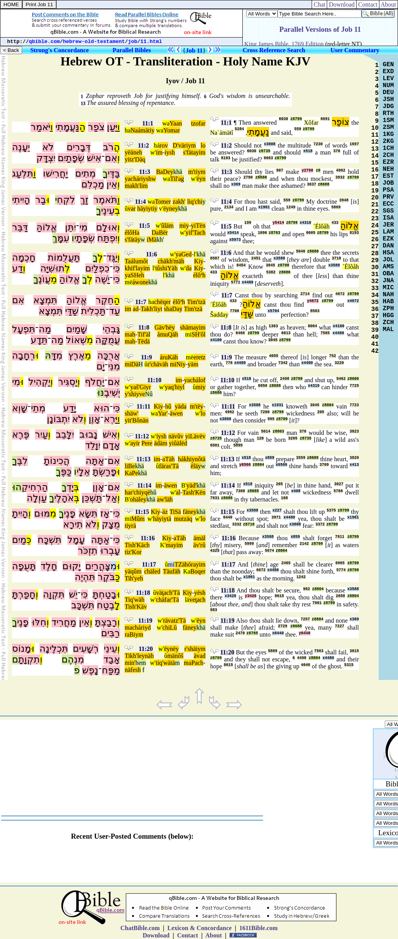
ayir (135, 443)
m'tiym (197, 171)
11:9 (146, 357)
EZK (388, 238)
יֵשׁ (73, 594)
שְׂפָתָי (84, 238)
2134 (228, 207)
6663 (268, 158)
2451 (256, 258)
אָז (105, 513)
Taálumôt (136, 261)
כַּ (117, 577)
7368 (240, 491)
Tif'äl (143, 334)
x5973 (235, 240)
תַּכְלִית (93, 311)
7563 (318, 651)
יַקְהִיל (39, 382)
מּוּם (42, 513)
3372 (320, 524)
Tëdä (143, 341)
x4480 (247, 282)
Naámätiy (142, 130)
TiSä (175, 511)
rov (164, 145)
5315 (348, 665)
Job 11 (194, 50)
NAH (388, 294)
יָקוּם (71, 566)
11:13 (143, 459)
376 (336, 151)
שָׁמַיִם (76, 329)
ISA (388, 218)
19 (375, 190)
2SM (388, 127)
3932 (340, 177)
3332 (237, 524)
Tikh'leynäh (139, 655)
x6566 (281, 465)
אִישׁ (94, 158)
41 (375, 344)
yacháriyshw (140, 178)
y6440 (305, 633)
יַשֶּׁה (102, 279)
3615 (354, 651)
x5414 (233, 233)
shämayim (193, 327)
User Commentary (355, 50)
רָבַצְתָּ (106, 622)
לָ (117, 605)
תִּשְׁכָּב (82, 605)
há (157, 145)
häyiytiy (147, 208)
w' (153, 152)
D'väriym (184, 145)
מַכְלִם (92, 184)
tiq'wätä (165, 662)
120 (260, 438)
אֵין (111, 184)
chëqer (162, 302)
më (128, 282)
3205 (292, 438)
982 (306, 589)
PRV (388, 197)
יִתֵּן (70, 227)
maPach (194, 662)
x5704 (273, 311)
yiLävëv (195, 436)
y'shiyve (135, 394)
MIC (388, 287)
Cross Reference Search (274, 50)
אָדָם (111, 445)
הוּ (17, 487)
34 (375, 295)
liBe (130, 466)
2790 (248, 177)
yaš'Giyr (140, 387)
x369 (235, 184)
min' (130, 662)
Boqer (198, 571)
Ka (186, 571)
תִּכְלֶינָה (53, 649)
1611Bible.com (258, 928)
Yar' (163, 413)
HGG (388, 315)
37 (375, 316)
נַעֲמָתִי (258, 132)
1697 (354, 144)
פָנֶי (69, 513)
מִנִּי (114, 366)
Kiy (198, 261)
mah (130, 334)
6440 (227, 517)
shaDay (173, 309)
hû (168, 406)
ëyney (170, 208)
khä (177, 171)
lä (187, 599)
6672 (261, 570)
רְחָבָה (23, 355)
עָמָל (76, 540)
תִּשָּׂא (88, 513)
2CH (388, 155)
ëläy (195, 466)
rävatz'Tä (174, 620)
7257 (305, 619)
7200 (264, 412)
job (132, 42)
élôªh (199, 275)
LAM (388, 231)
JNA (388, 280)
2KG (388, 141)
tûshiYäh (166, 268)
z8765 (252, 633)
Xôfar (311, 122)
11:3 (144, 171)
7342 (283, 363)
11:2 (143, 145)
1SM (388, 120)
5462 (341, 379)
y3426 (250, 596)
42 (375, 351)
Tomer (163, 201)
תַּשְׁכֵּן (92, 498)
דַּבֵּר (20, 227)
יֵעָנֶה (21, 147)
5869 (336, 207)
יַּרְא (110, 419)
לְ (100, 257)
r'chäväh (158, 364)
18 (375, 183)
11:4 (140, 201)
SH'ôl (199, 334)
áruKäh (169, 357)
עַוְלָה (37, 498)
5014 (265, 431)
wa (166, 123)
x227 (277, 510)
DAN (388, 245)
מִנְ (79, 659)
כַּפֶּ (66, 472)
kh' (160, 239)
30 (375, 267)
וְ (118, 158)
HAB (388, 301)
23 (375, 218)
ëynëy (171, 648)
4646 (305, 665)
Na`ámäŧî (221, 132)
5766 (338, 491)
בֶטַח (106, 605)
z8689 (313, 458)
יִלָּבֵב (65, 434)
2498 (284, 379)
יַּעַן (112, 127)
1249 (290, 207)
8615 (279, 596)
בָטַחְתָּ (105, 594)
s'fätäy (133, 239)
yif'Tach (195, 232)
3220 (339, 363)
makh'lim (136, 185)
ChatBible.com (140, 928)
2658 (340, 596)
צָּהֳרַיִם (97, 566)
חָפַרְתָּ (24, 594)
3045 (270, 265)
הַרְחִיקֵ (35, 487)
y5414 (278, 223)
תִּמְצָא (45, 300)
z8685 (253, 491)
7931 (215, 498)
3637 (311, 184)
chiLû (169, 627)
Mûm (138, 518)
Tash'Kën (194, 492)
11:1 (147, 123)
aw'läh (165, 499)
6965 (340, 563)
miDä (132, 364)
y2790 (307, 170)
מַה (45, 329)
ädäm (161, 443)
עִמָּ (63, 238)
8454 (241, 265)
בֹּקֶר (106, 577)
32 (375, 281)
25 (375, 232)
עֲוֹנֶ (44, 279)
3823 (354, 431)
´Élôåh (321, 226)
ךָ (105, 173)
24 (375, 225)
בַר (40, 200)
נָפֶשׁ (90, 670)
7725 (354, 386)
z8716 (249, 524)
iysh (170, 152)
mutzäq (183, 518)
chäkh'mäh (171, 261)
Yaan (176, 123)
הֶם (68, 659)
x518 (307, 151)
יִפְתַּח (107, 238)
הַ (82, 127)
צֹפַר (96, 127)
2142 (304, 544)
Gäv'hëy (164, 327)
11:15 (142, 511)
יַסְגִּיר (67, 382)
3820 (354, 458)
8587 (215, 258)
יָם (100, 366)
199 (247, 223)
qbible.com (44, 42)
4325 (215, 551)
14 (375, 156)
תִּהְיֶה (85, 577)
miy (184, 225)
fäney (190, 511)
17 (375, 176)
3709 (324, 465)
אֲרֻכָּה (108, 355)
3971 (276, 517)
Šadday (219, 314)
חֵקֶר (105, 300)
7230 (318, 144)
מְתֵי (38, 408)
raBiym (134, 634)
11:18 (143, 592)
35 (375, 302)
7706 (234, 311)
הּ (48, 355)
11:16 (147, 538)
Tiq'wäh (134, 599)
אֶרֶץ (76, 355)
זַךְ (84, 200)
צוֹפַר (340, 122)
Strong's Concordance (59, 50)
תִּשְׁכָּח (50, 540)
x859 (269, 458)
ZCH (388, 322)
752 (332, 356)
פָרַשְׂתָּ (105, 472)
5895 (238, 445)
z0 (318, 170)
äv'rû (199, 545)
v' (161, 208)
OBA (388, 273)
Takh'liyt (151, 309)
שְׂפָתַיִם (71, 158)
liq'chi (194, 201)
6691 (325, 119)
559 (297, 129)
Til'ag (177, 178)
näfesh (133, 669)
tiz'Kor (133, 552)
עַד (114, 311)
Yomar (171, 130)
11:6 (151, 254)
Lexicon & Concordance (199, 928)
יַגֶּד (111, 257)
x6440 (278, 633)
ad (136, 309)
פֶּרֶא (20, 434)
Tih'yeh (134, 578)
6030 (283, 119)
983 (213, 610)
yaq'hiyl (175, 387)
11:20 (146, 648)
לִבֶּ (22, 461)
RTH (388, 113)
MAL (388, 329)
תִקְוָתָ (29, 659)
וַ (118, 127)
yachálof (195, 380)
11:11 (144, 406)
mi (188, 334)
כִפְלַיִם (97, 268)
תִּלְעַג (22, 173)
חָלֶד (49, 566)
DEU (388, 92)
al (178, 492)
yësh (199, 592)
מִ (90, 340)
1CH (388, 148)
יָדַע (69, 408)
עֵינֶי (108, 211)
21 (375, 204)
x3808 (270, 144)
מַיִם (19, 540)
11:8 (143, 327)
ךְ (54, 238)
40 (375, 337)
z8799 (296, 119)
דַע (17, 268)
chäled (152, 571)
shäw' (132, 413)
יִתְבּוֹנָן (58, 419)
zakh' (179, 201)
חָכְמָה (24, 257)
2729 (282, 626)
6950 (262, 386)
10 (375, 128)
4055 (273, 356)
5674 (269, 551)
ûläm (167, 225)
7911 (339, 537)
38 (375, 323)
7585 (325, 333)
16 (375, 170)
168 (284, 498)
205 (320, 412)
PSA (388, 190)
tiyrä (130, 525)
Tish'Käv (136, 606)
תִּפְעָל (23, 329)
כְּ (28, 540)
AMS (388, 266)
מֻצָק (111, 524)
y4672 (313, 301)
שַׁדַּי (72, 311)
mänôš (175, 655)
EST (388, 176)
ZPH (388, 308)
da (189, 268)
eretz (200, 357)
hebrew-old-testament (94, 42)
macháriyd (138, 627)
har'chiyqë (137, 492)
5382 (271, 272)
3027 (338, 484)
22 (375, 211)
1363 (273, 326)
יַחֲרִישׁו (55, 173)
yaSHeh (134, 275)
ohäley (138, 499)
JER (388, 224)
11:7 (140, 302)
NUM (388, 85)
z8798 (283, 265)
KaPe (131, 473)
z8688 (323, 184)
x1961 (264, 207)
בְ (117, 211)
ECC (388, 204)
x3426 (230, 596)
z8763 (274, 233)
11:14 (144, 485)
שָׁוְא (19, 408)
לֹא (48, 147)
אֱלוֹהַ (349, 225)
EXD (388, 71)
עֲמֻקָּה (107, 340)
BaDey (164, 171)
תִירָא (73, 524)
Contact (368, 4)
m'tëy (196, 406)
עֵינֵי (110, 649)
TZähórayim (190, 564)
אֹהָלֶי (64, 498)
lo (203, 145)
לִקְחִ (66, 200)
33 (375, 288)
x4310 (305, 223)
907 (279, 170)
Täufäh (171, 571)
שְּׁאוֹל (76, 340)
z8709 (282, 419)
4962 (340, 170)
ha (127, 130)
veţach (197, 599)
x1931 (277, 405)
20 (375, 197)
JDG (388, 106)
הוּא (102, 408)
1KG (388, 134)
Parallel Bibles (132, 50)
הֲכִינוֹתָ (57, 461)
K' (162, 545)
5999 (249, 544)
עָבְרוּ (110, 551)
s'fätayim (194, 152)
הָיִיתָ (20, 513)
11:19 (145, 620)
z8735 (264, 151)
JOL (388, 259)
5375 (331, 510)
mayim (174, 545)
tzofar (198, 123)
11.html (151, 42)
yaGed (183, 254)
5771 (235, 282)
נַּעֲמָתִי (67, 127)
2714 (305, 294)
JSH (388, 99)
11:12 (142, 436)
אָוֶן (94, 419)
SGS (388, 211)
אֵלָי (83, 472)
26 (375, 239)
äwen (176, 413)
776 (229, 363)
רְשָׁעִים (86, 649)
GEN (388, 64)
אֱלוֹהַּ (46, 227)
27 (375, 246)
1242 (301, 577)
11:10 (154, 380)
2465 (285, 563)
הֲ (117, 147)
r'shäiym (194, 648)
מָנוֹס (21, 649)
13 (83, 103)
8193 (225, 158)
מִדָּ (56, 355)
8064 (312, 326)
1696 (262, 233)
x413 (354, 465)
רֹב (108, 147)
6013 (285, 333)
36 (375, 309)
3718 (336, 258)
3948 (343, 200)
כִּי (116, 268)
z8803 (278, 431)
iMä (152, 239)
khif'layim (137, 268)
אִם (111, 158)
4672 (340, 294)
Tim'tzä (196, 302)
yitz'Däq (135, 159)
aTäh (168, 459)
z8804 (328, 405)
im (159, 152)
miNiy (178, 364)
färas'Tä (169, 466)
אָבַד (111, 659)
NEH (388, 169)
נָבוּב (88, 434)
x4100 (338, 326)
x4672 (353, 301)
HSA (388, 252)
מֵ (54, 279)
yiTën (198, 225)
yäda (180, 406)
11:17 (149, 564)
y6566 (245, 465)
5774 (341, 570)
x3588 (279, 258)
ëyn (201, 178)
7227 (339, 626)
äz (165, 511)
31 (375, 274)
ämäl (200, 538)
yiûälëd (178, 443)
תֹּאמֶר (105, 200)
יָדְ (70, 487)
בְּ (76, 487)
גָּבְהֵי (111, 329)
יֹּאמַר (40, 127)
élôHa (132, 232)
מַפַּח (111, 670)
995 (271, 419)
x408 (295, 491)
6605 (311, 233)
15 (375, 163)
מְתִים (85, 173)
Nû (149, 394)
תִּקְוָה (54, 594)
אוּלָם (106, 227)
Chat (319, 4)
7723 (354, 405)
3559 (300, 458)
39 (375, 330)
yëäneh (133, 152)
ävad (199, 655)
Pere (146, 443)
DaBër (160, 232)
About (388, 4)
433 (334, 223)
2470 (240, 633)
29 (375, 260)
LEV (388, 78)
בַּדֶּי (114, 173)
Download (341, 4)
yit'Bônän (137, 420)
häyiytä (162, 518)
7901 (317, 603)
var (132, 208)
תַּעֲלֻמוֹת (64, 257)
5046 (300, 251)
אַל (111, 498)
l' (195, 254)
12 (375, 142)
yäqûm (133, 571)
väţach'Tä (168, 592)
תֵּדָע (39, 340)
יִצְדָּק (45, 158)
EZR (388, 162)
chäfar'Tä (167, 599)
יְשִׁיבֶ (112, 393)
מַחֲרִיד (63, 622)
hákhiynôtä (192, 459)
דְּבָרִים (79, 147)
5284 (239, 129)
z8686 (261, 177)
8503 (314, 311)
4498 (301, 658)
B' (184, 485)
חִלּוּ (38, 622)
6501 (215, 445)
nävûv (176, 436)
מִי (83, 227)
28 (375, 253)
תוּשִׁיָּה (52, 268)
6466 (240, 333)
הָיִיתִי (21, 200)
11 (375, 135)
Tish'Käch (137, 545)
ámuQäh (167, 334)
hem (141, 662)
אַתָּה (95, 461)
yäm (193, 364)
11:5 (144, 225)
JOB (388, 183)
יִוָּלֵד (92, 445)
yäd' (192, 485)
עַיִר (41, 434)
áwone (140, 282)
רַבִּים (110, 633)
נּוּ (100, 393)
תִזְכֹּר (88, 551)
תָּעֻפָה (24, 566)
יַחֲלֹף (94, 382)
